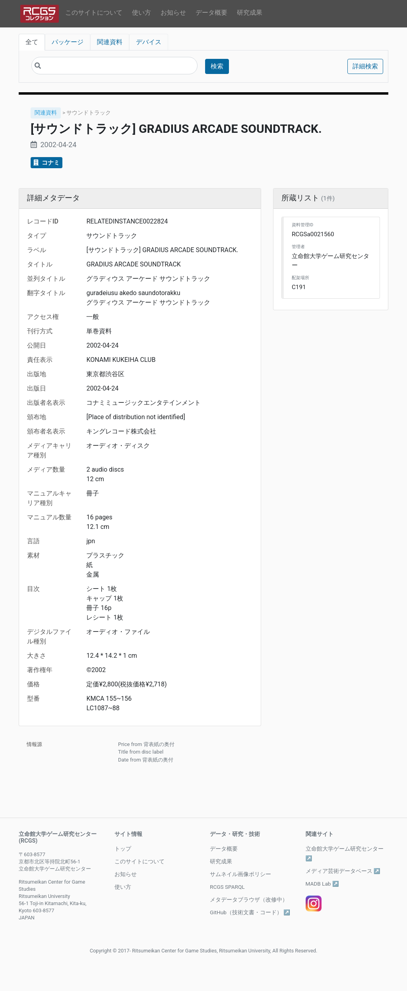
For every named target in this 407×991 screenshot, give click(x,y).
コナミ (46, 162)
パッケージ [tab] (67, 42)
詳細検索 (365, 66)
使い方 (141, 12)
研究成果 (249, 12)
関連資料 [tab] (109, 42)
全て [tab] (31, 42)
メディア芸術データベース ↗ (343, 871)
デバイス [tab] (148, 42)
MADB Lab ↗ (322, 883)
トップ (122, 848)
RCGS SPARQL (227, 887)
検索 (217, 66)
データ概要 (211, 12)
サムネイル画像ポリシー (240, 874)
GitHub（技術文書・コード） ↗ (250, 912)
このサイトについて (93, 12)
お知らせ (173, 12)
